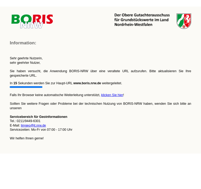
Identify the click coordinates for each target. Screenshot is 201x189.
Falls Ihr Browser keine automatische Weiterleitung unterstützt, (100, 62)
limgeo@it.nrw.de (33, 125)
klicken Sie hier (112, 95)
